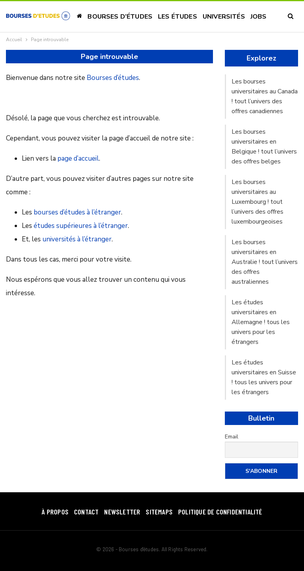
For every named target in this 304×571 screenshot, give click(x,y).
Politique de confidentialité (220, 511)
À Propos (55, 511)
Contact (86, 511)
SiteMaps (159, 511)
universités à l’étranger (77, 239)
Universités (224, 16)
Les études (177, 16)
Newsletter (122, 511)
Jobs (259, 16)
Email (231, 436)
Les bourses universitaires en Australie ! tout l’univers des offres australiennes (265, 262)
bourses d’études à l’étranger (77, 212)
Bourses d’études (119, 16)
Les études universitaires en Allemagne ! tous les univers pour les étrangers (261, 322)
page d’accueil (78, 158)
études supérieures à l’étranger (81, 225)
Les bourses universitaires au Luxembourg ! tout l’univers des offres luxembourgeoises (257, 202)
